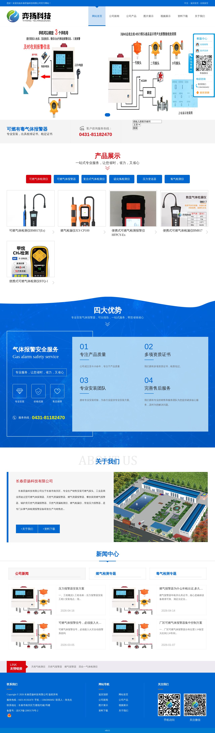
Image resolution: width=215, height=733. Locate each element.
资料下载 (183, 16)
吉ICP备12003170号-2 (27, 710)
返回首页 (194, 3)
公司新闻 (114, 16)
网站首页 (97, 16)
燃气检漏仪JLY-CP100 (74, 230)
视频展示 (166, 16)
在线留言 (204, 3)
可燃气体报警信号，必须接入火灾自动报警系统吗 (90, 622)
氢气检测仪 (177, 179)
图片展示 (148, 16)
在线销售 (204, 44)
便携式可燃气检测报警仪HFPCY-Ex (128, 233)
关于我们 (200, 16)
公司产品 (131, 16)
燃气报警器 (70, 666)
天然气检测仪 (38, 666)
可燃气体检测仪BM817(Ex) (27, 230)
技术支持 (204, 50)
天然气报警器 (55, 666)
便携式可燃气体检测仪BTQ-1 (28, 281)
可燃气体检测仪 (38, 179)
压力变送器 (149, 179)
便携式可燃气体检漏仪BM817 (182, 230)
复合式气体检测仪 (94, 179)
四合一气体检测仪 (88, 666)
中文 (186, 3)
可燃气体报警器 (66, 179)
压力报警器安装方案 (71, 588)
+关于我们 (27, 528)
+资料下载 (49, 528)
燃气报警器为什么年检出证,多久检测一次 (185, 588)
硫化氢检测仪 (122, 179)
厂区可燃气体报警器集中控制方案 (180, 622)
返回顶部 (103, 694)
